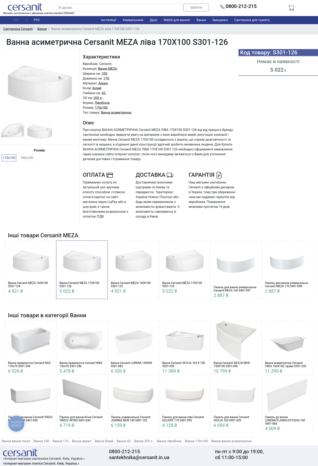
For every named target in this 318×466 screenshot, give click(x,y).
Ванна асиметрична (116, 112)
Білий (97, 88)
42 (103, 93)
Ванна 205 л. (143, 441)
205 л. (97, 98)
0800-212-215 (238, 6)
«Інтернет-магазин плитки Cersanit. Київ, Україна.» (41, 463)
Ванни (201, 20)
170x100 (9, 158)
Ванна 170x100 (196, 441)
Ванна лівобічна (169, 441)
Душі (153, 20)
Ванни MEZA (107, 69)
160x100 (26, 158)
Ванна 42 (124, 441)
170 (106, 78)
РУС (37, 20)
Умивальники (133, 20)
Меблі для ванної (177, 20)
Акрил (103, 83)
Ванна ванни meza (16, 441)
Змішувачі (220, 20)
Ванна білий (104, 441)
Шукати (196, 7)
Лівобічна (102, 103)
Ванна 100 (41, 441)
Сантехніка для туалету (252, 20)
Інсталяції (108, 20)
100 (104, 74)
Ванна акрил (81, 441)
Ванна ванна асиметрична (231, 441)
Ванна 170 (60, 441)
